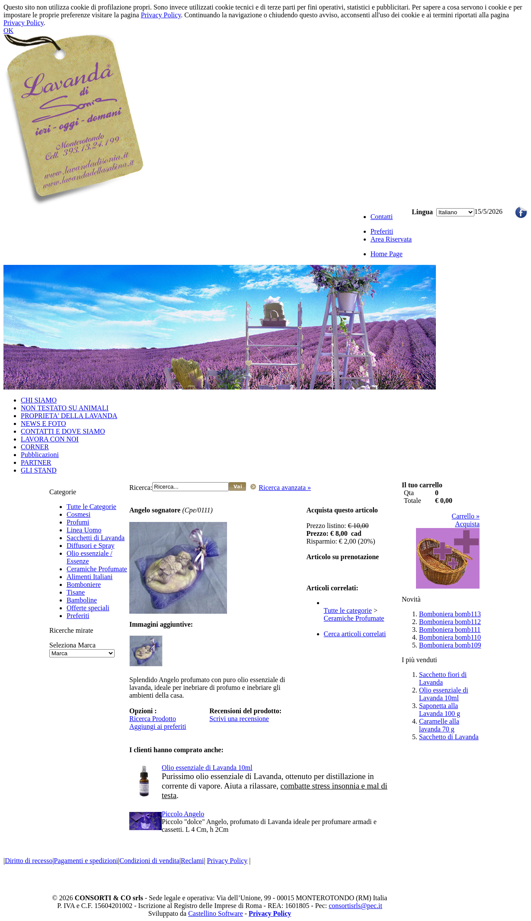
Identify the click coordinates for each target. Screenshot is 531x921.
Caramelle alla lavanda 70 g (439, 725)
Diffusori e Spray (91, 545)
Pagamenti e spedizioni (86, 860)
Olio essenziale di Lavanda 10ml (207, 767)
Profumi (78, 522)
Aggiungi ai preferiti (157, 726)
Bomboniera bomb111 (449, 629)
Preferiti (78, 615)
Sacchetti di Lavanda (96, 537)
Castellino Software (215, 913)
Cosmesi (78, 514)
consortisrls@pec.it (355, 905)
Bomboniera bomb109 (450, 645)
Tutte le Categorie (91, 506)
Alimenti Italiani (89, 576)
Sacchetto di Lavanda (449, 737)
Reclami (192, 860)
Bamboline (82, 600)
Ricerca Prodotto (152, 718)
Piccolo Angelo (183, 814)
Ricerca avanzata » (285, 487)
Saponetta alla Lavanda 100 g (439, 709)
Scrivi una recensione (239, 718)
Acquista (467, 524)
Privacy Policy (161, 15)
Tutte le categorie (348, 610)
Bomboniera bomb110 (450, 637)
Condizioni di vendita (149, 860)
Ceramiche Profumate (97, 569)
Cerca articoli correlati (355, 634)
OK (8, 30)
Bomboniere (84, 584)
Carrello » (466, 516)
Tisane (76, 592)
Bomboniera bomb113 (450, 614)
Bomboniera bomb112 (450, 621)
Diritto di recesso (28, 860)
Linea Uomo (84, 530)
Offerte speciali (88, 608)
